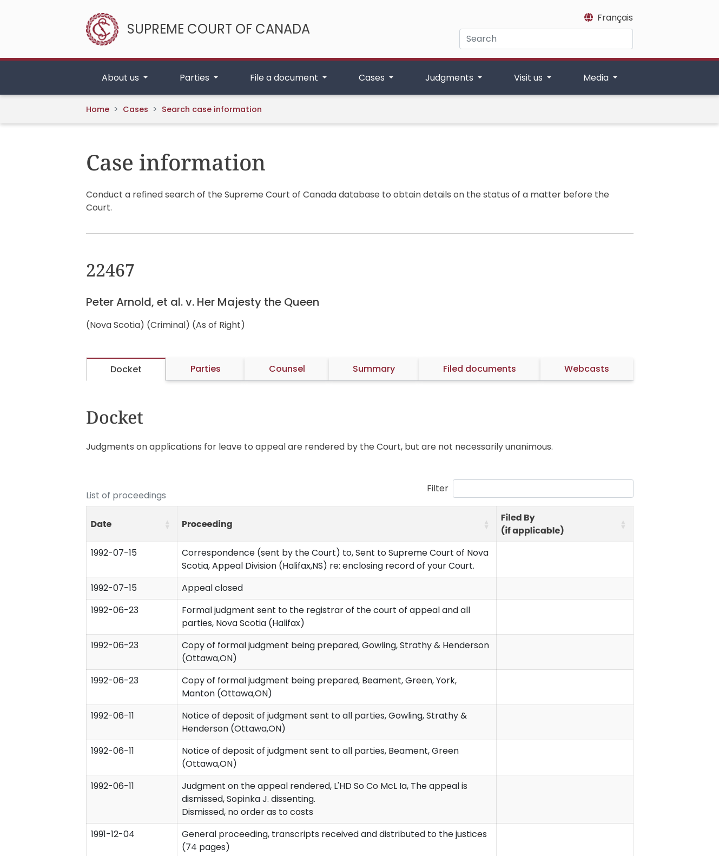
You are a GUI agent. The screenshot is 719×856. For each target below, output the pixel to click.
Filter (437, 488)
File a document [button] (285, 77)
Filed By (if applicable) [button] (532, 524)
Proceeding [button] (207, 524)
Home (97, 109)
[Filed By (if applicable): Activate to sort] (564, 524)
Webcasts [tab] (586, 369)
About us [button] (121, 77)
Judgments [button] (450, 77)
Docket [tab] (126, 369)
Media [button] (597, 77)
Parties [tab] (205, 369)
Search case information (212, 109)
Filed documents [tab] (479, 369)
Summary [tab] (374, 369)
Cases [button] (373, 77)
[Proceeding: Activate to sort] (337, 524)
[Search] (546, 39)
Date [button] (101, 524)
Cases (135, 109)
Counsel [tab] (287, 369)
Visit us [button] (529, 77)
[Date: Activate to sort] (131, 524)
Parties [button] (196, 77)
